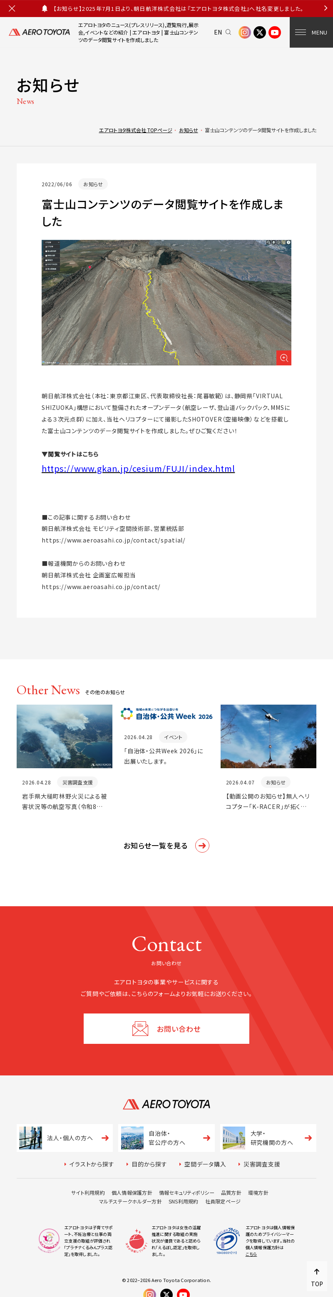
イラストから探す (92, 1164)
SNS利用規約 (184, 1201)
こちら (251, 1254)
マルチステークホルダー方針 (130, 1201)
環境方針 (258, 1192)
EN (218, 32)
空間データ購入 (205, 1164)
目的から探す (149, 1164)
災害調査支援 (262, 1164)
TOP (317, 1284)
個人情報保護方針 (132, 1192)
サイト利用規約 (88, 1192)
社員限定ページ (223, 1201)
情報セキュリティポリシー (186, 1192)
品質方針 (231, 1192)
